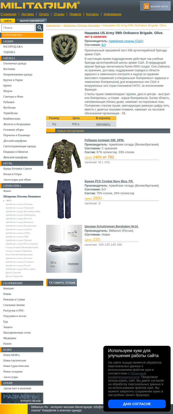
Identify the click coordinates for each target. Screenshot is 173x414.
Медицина (9, 338)
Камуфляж (53, 25)
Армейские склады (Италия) (19, 218)
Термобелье (10, 113)
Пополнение (13, 35)
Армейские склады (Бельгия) (19, 258)
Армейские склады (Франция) (19, 222)
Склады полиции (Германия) (19, 251)
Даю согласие (137, 404)
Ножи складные (13, 371)
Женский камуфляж (15, 157)
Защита (7, 327)
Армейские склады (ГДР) (17, 236)
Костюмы (9, 69)
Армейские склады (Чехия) (18, 265)
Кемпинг (8, 288)
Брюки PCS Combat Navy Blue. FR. (109, 181)
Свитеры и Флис (13, 96)
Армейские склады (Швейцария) (21, 215)
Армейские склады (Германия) (20, 208)
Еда (5, 321)
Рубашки (8, 102)
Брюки (7, 85)
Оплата (44, 14)
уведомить (103, 124)
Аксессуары (10, 377)
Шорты (7, 91)
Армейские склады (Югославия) (20, 269)
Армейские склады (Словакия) (20, 262)
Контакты (92, 14)
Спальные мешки (14, 305)
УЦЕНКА (9, 52)
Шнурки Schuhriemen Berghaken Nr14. (112, 226)
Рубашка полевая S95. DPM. (104, 140)
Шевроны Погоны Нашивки (82, 25)
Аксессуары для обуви (17, 179)
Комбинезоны (11, 118)
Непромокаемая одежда (17, 74)
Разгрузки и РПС (13, 310)
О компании (8, 14)
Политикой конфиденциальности (127, 375)
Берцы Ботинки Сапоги (17, 168)
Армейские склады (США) (126, 41)
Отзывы (59, 14)
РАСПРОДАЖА (13, 46)
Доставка (27, 14)
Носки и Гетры (12, 174)
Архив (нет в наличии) (17, 388)
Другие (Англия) (13, 272)
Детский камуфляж (15, 140)
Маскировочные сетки (17, 332)
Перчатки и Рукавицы (16, 135)
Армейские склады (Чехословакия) (22, 244)
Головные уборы (13, 129)
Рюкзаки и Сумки (14, 299)
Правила (75, 14)
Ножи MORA (11, 355)
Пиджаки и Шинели (15, 151)
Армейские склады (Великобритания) (23, 211)
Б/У (104, 45)
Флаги (7, 191)
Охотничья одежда (14, 63)
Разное (7, 343)
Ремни (7, 294)
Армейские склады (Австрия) (19, 204)
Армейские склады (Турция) (18, 240)
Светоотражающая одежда (19, 146)
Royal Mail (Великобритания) (19, 254)
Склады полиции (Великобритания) (22, 247)
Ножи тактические (14, 360)
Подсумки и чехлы (14, 316)
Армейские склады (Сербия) (19, 229)
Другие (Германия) (14, 276)
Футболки (9, 107)
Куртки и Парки (13, 80)
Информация (112, 14)
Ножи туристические (16, 366)
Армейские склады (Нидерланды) (21, 226)
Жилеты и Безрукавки (16, 124)
